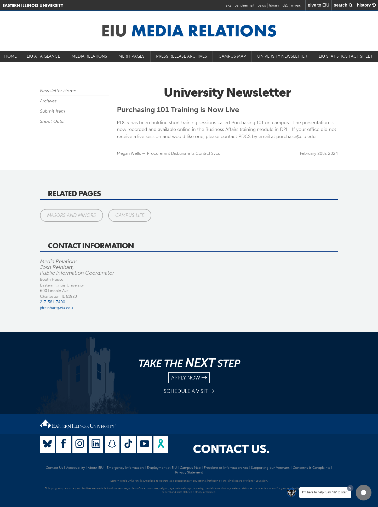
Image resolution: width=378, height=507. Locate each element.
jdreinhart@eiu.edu (56, 307)
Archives (48, 100)
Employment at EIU (162, 468)
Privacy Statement (189, 472)
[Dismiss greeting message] (350, 488)
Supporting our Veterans (270, 468)
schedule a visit (189, 391)
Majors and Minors (71, 215)
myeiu (296, 5)
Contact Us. (231, 449)
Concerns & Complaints (311, 468)
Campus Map (232, 56)
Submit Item (52, 111)
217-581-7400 (52, 302)
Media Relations (89, 56)
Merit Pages (131, 56)
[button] (363, 492)
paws (261, 5)
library (274, 5)
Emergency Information (125, 468)
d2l (285, 5)
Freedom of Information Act (226, 468)
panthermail (244, 5)
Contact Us (54, 468)
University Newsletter (282, 56)
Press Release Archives (181, 56)
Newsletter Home (58, 90)
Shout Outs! (52, 121)
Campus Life (129, 215)
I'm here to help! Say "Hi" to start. (325, 492)
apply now (189, 377)
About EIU (96, 468)
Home (10, 56)
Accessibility (75, 468)
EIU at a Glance (43, 56)
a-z (228, 5)
